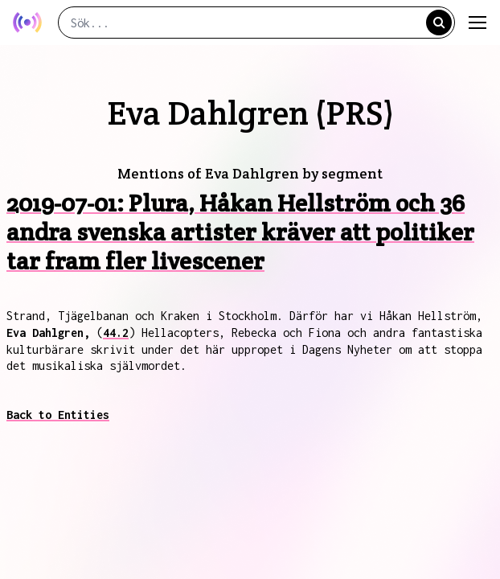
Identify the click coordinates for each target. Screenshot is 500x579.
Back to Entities (57, 414)
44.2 (116, 332)
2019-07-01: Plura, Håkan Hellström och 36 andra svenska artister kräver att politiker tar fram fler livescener (240, 232)
